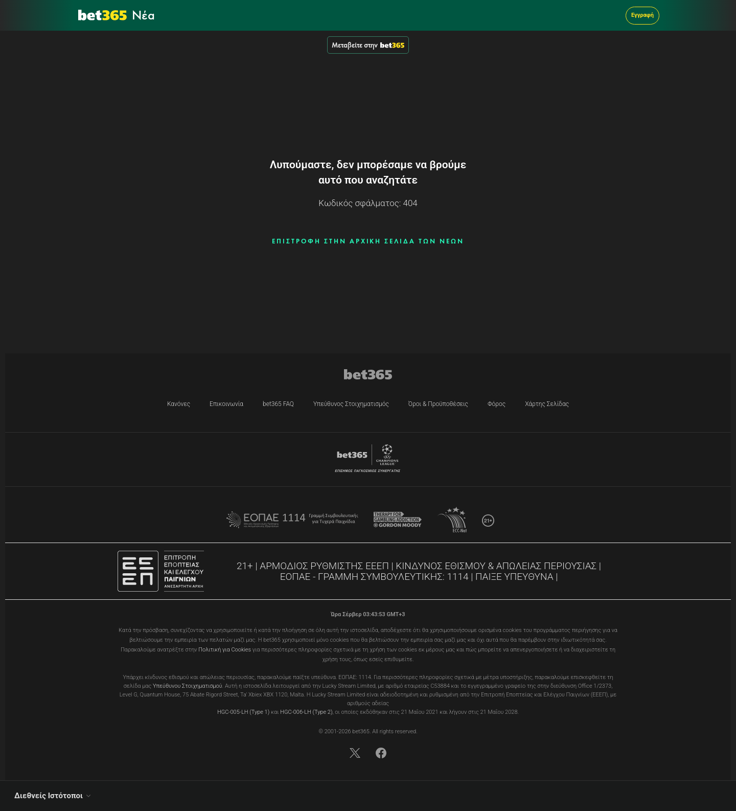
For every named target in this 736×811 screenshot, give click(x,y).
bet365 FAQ (278, 404)
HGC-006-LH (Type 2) (306, 712)
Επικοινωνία (226, 404)
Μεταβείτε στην (368, 45)
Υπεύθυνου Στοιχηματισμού (187, 686)
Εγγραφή (642, 15)
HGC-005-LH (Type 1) (243, 712)
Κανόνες (178, 404)
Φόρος (496, 404)
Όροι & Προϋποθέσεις (438, 404)
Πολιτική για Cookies (224, 649)
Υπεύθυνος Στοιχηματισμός (351, 404)
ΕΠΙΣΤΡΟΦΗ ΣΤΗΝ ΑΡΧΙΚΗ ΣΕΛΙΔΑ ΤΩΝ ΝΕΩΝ (368, 241)
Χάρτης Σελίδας (547, 404)
